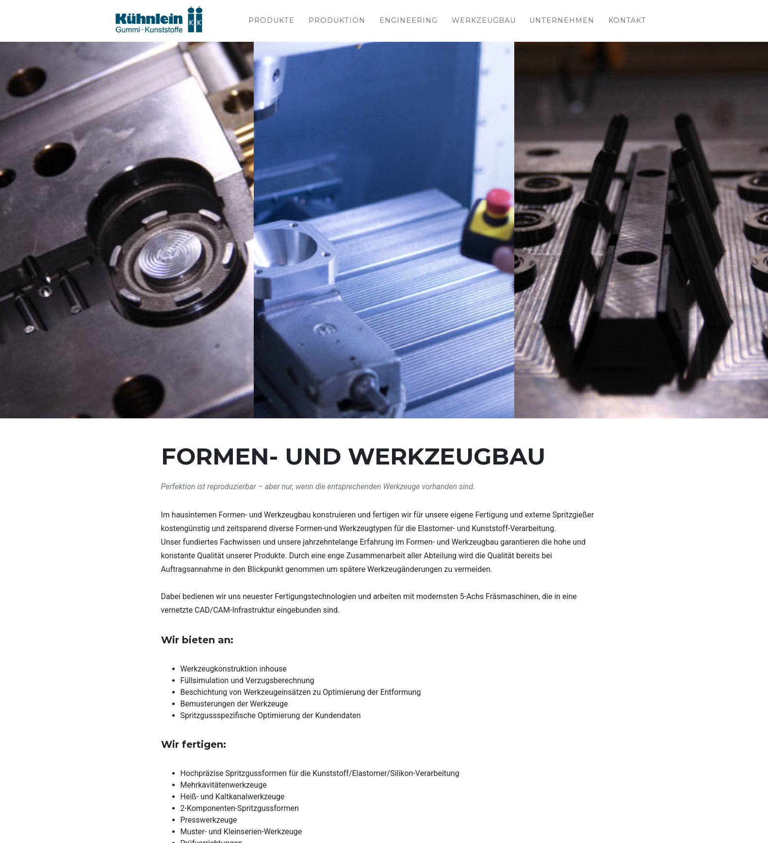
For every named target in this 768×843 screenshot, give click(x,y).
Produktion (337, 21)
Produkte (271, 21)
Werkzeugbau (484, 21)
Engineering (408, 21)
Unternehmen (561, 21)
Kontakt (627, 21)
